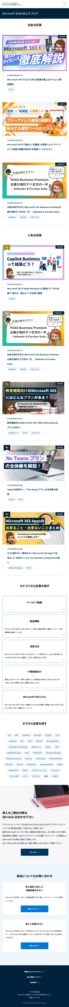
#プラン (11, 90)
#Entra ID (39, 741)
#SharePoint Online (46, 764)
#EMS (30, 741)
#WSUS (25, 770)
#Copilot (12, 299)
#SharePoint (32, 764)
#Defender (12, 217)
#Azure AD (37, 735)
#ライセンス (35, 433)
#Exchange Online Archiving (18, 747)
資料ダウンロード (33, 909)
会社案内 (33, 982)
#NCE (27, 753)
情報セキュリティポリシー (33, 971)
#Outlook (29, 759)
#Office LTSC (37, 753)
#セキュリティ (35, 217)
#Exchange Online (52, 741)
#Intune (48, 747)
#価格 (46, 776)
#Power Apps (40, 759)
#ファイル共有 (14, 776)
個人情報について (33, 977)
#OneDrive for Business (53, 753)
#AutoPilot (26, 735)
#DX (22, 741)
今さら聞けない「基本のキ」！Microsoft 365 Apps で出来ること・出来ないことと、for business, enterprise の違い (33, 558)
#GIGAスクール (13, 433)
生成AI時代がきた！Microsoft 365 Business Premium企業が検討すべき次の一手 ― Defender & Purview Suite (33, 359)
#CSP (57, 735)
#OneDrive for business (13, 759)
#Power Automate (55, 759)
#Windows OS (13, 770)
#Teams (11, 499)
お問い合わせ (33, 946)
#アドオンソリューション (39, 770)
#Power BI (9, 764)
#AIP (16, 735)
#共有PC (55, 776)
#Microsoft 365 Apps (15, 568)
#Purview (23, 217)
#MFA (57, 747)
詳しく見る (33, 852)
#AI (9, 735)
